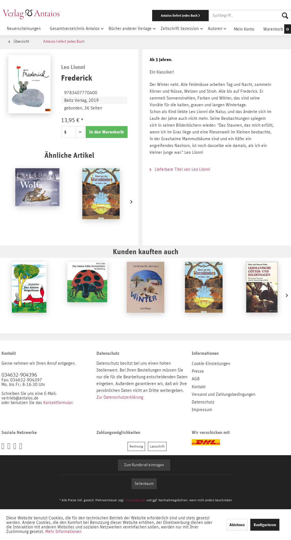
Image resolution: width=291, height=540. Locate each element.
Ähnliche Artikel (69, 155)
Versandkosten (135, 500)
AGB (196, 379)
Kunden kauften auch (145, 251)
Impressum (202, 409)
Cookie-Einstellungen (211, 363)
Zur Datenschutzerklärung (119, 397)
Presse (198, 371)
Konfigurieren (265, 524)
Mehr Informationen (63, 531)
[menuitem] (189, 15)
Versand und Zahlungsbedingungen (223, 394)
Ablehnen (237, 524)
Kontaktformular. (58, 402)
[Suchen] (285, 15)
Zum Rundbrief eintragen (144, 465)
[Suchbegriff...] (250, 15)
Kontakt (199, 387)
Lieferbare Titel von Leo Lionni (180, 169)
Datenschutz (203, 402)
